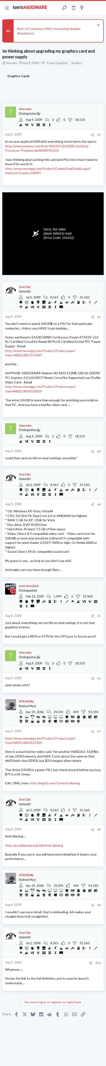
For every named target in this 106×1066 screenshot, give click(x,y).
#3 (99, 451)
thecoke (11, 63)
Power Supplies (57, 63)
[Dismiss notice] (98, 25)
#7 (99, 731)
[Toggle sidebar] (91, 8)
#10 (98, 963)
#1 (99, 135)
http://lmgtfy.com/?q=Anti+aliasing (55, 783)
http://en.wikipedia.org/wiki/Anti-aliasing (34, 845)
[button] (6, 8)
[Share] (92, 135)
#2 (99, 317)
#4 (99, 504)
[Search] (100, 8)
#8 (99, 829)
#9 (99, 905)
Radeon (77, 63)
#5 (99, 616)
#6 (99, 678)
